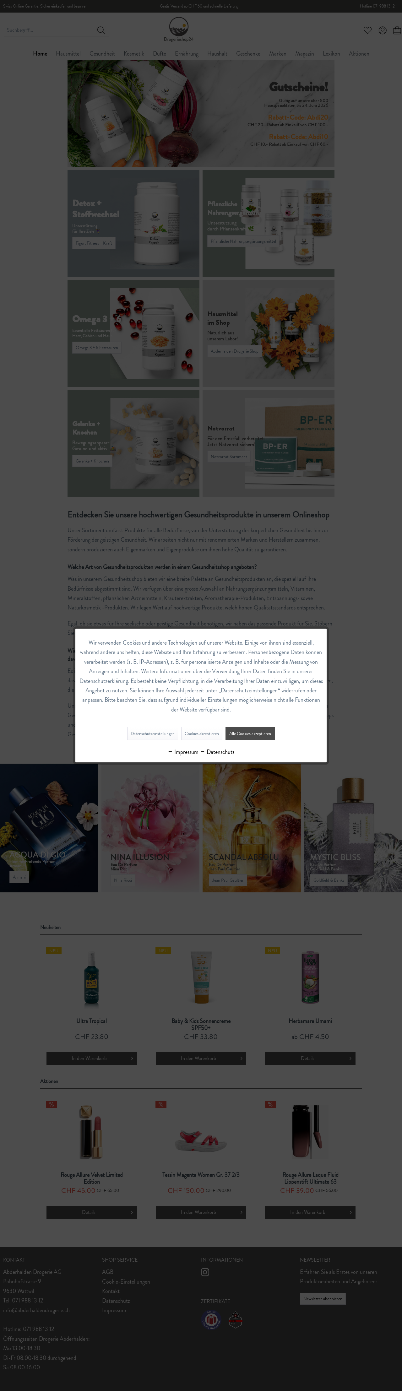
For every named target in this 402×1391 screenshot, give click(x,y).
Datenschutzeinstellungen (153, 733)
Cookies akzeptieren (202, 733)
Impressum (182, 752)
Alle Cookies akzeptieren (250, 733)
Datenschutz (217, 752)
